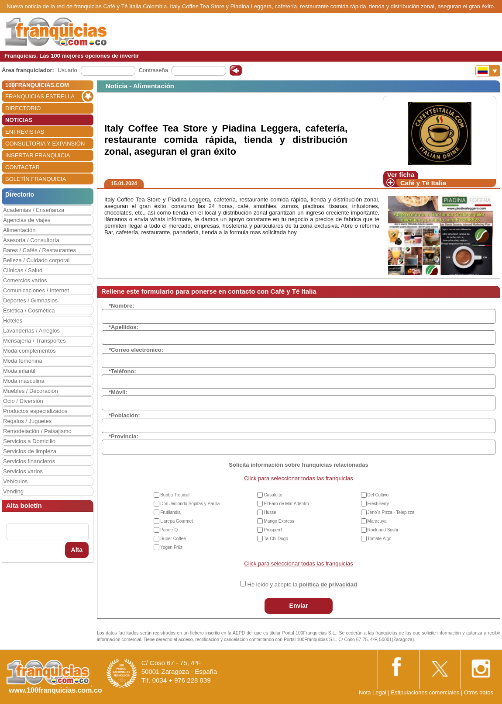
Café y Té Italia (423, 183)
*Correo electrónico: (136, 350)
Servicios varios (23, 471)
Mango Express (279, 521)
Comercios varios (25, 280)
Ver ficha (401, 174)
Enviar (298, 605)
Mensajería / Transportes (34, 340)
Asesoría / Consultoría (31, 240)
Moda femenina (22, 360)
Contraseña (153, 70)
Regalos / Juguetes (27, 421)
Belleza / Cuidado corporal (36, 260)
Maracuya (377, 521)
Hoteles (12, 320)
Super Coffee (173, 538)
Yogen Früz (171, 547)
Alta (77, 549)
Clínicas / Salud (22, 270)
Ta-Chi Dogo (276, 538)
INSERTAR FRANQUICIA (37, 155)
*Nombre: (121, 305)
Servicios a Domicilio (29, 441)
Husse (270, 512)
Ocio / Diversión (23, 401)
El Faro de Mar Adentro (286, 503)
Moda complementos (29, 350)
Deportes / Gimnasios (30, 300)
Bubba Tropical (174, 494)
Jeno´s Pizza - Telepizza (391, 512)
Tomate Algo (380, 538)
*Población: (124, 415)
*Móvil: (118, 392)
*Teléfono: (122, 371)
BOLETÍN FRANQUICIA (35, 179)
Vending (13, 491)
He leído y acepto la (302, 584)
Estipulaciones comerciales (426, 692)
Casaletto (273, 494)
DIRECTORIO (23, 108)
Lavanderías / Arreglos (31, 330)
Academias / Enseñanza (33, 210)
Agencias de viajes (26, 220)
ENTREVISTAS (24, 131)
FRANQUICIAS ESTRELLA (40, 96)
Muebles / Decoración (30, 391)
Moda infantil (19, 371)
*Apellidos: (123, 327)
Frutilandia (170, 512)
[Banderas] (487, 70)
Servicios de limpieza (29, 451)
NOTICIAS (18, 120)
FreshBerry (378, 503)
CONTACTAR (22, 167)
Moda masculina (24, 381)
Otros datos (478, 692)
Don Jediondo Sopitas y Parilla (190, 503)
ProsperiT (273, 529)
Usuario (67, 70)
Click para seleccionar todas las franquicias (298, 478)
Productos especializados (35, 411)
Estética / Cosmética (29, 310)
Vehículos (15, 481)
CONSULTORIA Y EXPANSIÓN (45, 143)
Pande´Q (169, 529)
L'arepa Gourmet (176, 521)
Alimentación (19, 230)
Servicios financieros (29, 461)
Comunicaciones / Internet (36, 290)
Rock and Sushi (383, 529)
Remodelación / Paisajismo (37, 431)
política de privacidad (328, 584)
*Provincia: (123, 436)
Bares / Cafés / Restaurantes (39, 250)
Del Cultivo (378, 494)
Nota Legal (372, 692)
